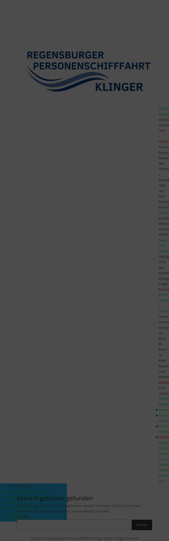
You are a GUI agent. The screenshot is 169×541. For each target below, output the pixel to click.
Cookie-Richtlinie (63, 296)
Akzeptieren (50, 287)
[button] (131, 245)
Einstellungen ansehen (115, 287)
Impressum (108, 296)
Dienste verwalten (48, 275)
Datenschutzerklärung (87, 296)
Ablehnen (81, 287)
